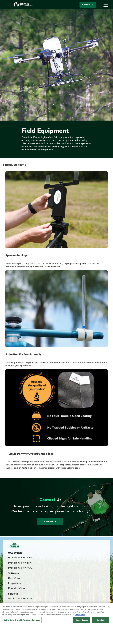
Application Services (20, 598)
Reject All (100, 620)
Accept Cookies (82, 620)
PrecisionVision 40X (20, 568)
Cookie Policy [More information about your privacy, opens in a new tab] (80, 614)
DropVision (14, 578)
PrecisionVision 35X (19, 563)
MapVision (14, 583)
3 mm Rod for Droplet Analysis (25, 354)
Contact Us (87, 4)
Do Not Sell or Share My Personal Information (22, 620)
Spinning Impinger (17, 255)
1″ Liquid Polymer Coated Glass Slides (29, 453)
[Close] (109, 607)
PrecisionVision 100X (20, 557)
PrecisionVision (17, 588)
